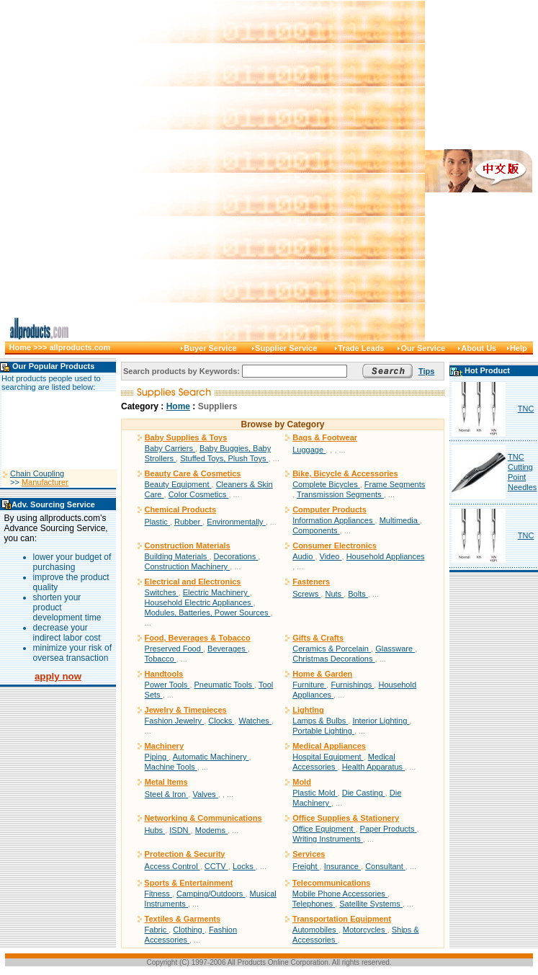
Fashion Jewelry (175, 720)
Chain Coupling (37, 480)
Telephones (313, 903)
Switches (162, 592)
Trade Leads (361, 348)
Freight (305, 866)
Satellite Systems (370, 903)
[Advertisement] (254, 170)
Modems (211, 830)
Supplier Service (286, 348)
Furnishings (352, 684)
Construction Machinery (187, 566)
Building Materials (177, 556)
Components (315, 530)
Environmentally (236, 521)
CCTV (216, 866)
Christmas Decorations (333, 658)
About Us (478, 348)
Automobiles (315, 929)
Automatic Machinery (211, 756)
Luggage (309, 449)
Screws (306, 593)
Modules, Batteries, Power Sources (208, 612)
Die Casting (363, 792)
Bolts (358, 593)
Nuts (334, 593)
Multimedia (400, 520)
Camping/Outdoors (210, 893)
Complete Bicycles (326, 484)
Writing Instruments (327, 838)
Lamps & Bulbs (320, 720)
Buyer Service (210, 348)
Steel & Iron (167, 794)
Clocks (221, 720)
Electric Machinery (216, 592)
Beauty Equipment (178, 484)
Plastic (156, 521)
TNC (526, 408)
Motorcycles (365, 929)
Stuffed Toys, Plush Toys (224, 458)
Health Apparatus (373, 766)
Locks (244, 866)
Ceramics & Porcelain (331, 648)
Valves (205, 794)
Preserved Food (174, 648)
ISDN (179, 830)
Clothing (188, 929)
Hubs (154, 830)
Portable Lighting (323, 730)
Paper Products (388, 828)
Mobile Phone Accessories (339, 893)
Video (331, 556)
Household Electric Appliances (199, 602)
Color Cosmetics (199, 494)
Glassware (395, 648)
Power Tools (167, 684)
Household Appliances (385, 556)
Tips (426, 371)
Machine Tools (171, 766)
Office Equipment (323, 828)
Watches (254, 720)
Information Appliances (333, 520)
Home (178, 406)
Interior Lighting (380, 720)
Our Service (422, 348)
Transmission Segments (340, 494)
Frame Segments (394, 484)
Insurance (342, 866)
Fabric (157, 929)
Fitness (158, 893)
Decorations (236, 556)
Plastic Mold (314, 792)
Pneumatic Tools (224, 684)
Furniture (309, 684)
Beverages (227, 648)
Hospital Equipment (327, 756)
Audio (303, 556)
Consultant (385, 866)
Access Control (172, 866)
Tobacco (160, 658)
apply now (58, 676)
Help (518, 348)
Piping (157, 756)
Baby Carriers (170, 448)
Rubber (188, 521)
